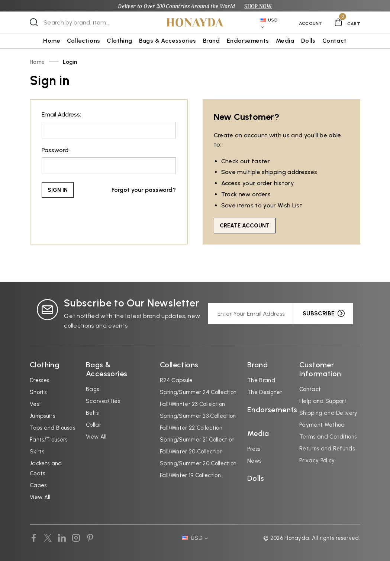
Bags (92, 389)
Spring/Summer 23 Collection (198, 416)
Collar (93, 424)
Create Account (245, 225)
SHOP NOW (258, 6)
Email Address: (61, 114)
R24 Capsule (176, 380)
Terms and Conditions (328, 436)
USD (269, 23)
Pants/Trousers (48, 439)
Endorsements (248, 40)
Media (285, 40)
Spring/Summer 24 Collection (198, 392)
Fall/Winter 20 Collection (191, 451)
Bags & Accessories (167, 40)
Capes (38, 485)
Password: (56, 150)
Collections (83, 40)
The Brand (261, 380)
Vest (35, 404)
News (254, 460)
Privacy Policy (317, 460)
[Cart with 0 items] (347, 22)
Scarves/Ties (103, 401)
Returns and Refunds (327, 448)
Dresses (39, 380)
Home (51, 40)
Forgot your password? (144, 189)
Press (253, 449)
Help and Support (323, 401)
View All (40, 497)
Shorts (38, 392)
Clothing (119, 40)
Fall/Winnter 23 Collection (192, 404)
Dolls (308, 40)
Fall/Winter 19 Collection (190, 475)
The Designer (264, 392)
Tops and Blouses (52, 427)
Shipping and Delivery (328, 413)
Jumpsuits (42, 416)
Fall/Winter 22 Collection (191, 427)
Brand (211, 40)
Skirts (37, 451)
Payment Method (322, 424)
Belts (92, 413)
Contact (334, 40)
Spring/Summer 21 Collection (197, 439)
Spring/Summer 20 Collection (198, 463)
